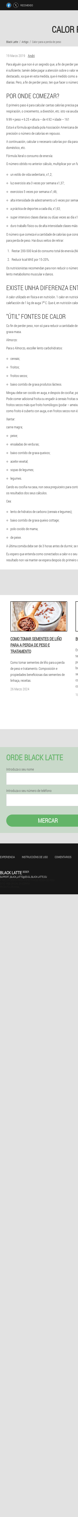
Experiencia (7, 857)
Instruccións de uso (35, 857)
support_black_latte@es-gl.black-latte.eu (23, 876)
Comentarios (63, 857)
